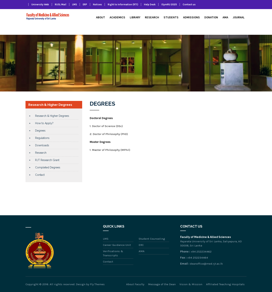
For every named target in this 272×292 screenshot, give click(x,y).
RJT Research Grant (47, 160)
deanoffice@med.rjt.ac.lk (206, 263)
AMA (225, 17)
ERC (141, 245)
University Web (40, 4)
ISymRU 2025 (169, 4)
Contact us (189, 4)
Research (152, 17)
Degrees (40, 130)
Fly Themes (97, 284)
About (100, 17)
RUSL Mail (60, 4)
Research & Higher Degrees (52, 115)
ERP (85, 4)
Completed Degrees (47, 167)
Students (171, 17)
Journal (239, 17)
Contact (40, 174)
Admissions (191, 17)
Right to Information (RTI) (123, 4)
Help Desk (149, 4)
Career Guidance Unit (117, 245)
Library (135, 17)
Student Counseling (152, 238)
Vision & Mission (190, 284)
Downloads (42, 145)
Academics (117, 17)
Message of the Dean (162, 284)
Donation (211, 17)
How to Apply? (44, 123)
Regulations (42, 137)
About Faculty (135, 284)
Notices (97, 4)
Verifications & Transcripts (113, 253)
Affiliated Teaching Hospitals (225, 284)
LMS (74, 4)
